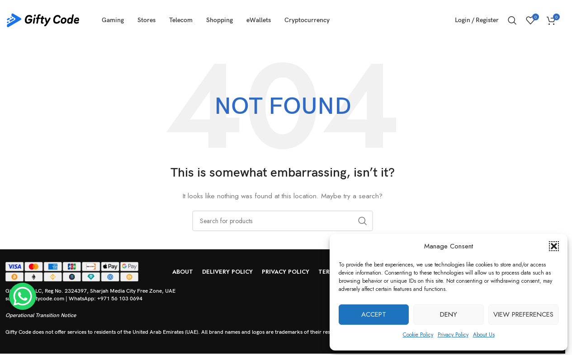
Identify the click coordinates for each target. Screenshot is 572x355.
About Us (484, 335)
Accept (373, 314)
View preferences (523, 314)
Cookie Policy (418, 335)
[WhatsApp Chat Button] (22, 296)
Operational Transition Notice (40, 315)
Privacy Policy (453, 335)
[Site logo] (43, 19)
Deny (448, 314)
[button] (553, 246)
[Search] (512, 20)
